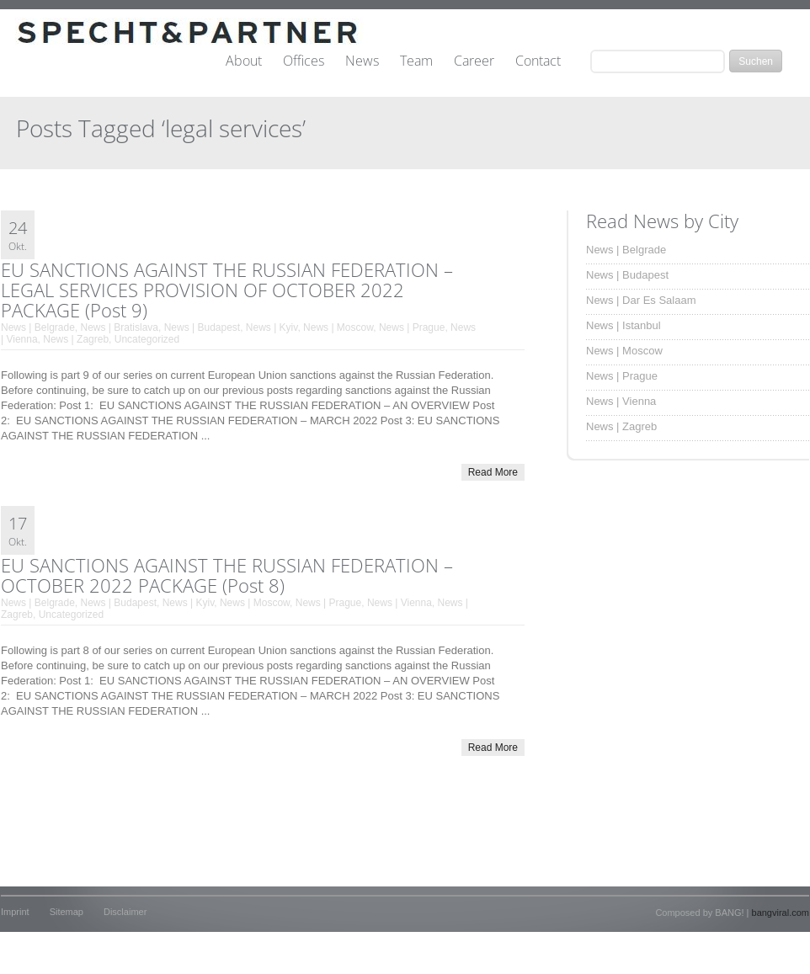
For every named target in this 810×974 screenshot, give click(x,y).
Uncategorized (147, 339)
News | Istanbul (623, 325)
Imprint (15, 912)
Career (474, 61)
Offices (303, 61)
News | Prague (412, 327)
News (362, 61)
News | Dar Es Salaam (641, 300)
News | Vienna (399, 603)
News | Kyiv (272, 327)
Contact (538, 61)
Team (416, 61)
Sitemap (66, 912)
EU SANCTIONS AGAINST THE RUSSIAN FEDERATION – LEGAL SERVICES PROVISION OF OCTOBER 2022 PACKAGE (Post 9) (227, 289)
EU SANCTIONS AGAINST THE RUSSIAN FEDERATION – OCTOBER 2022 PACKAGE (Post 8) (227, 575)
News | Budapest (202, 327)
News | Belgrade (38, 327)
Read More (493, 472)
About (244, 61)
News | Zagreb (76, 339)
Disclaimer (125, 912)
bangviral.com (780, 912)
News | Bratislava (119, 327)
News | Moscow (338, 327)
